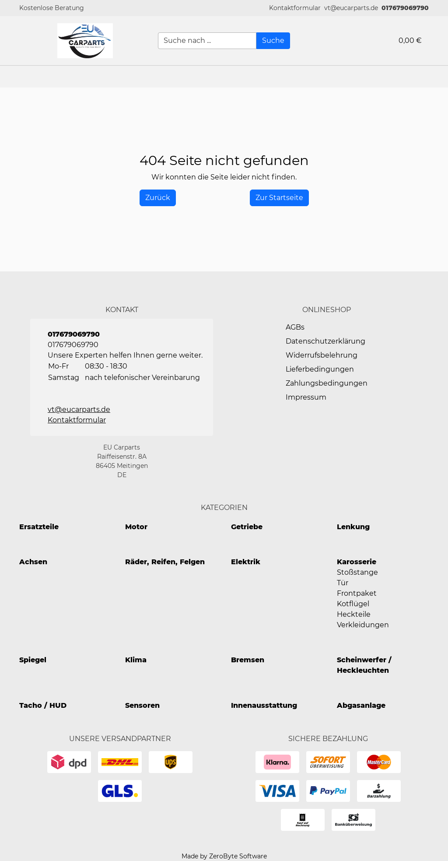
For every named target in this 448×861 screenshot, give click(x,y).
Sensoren (142, 705)
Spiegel (32, 660)
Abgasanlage (361, 705)
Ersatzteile (39, 527)
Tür (342, 583)
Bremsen (247, 660)
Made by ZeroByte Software (224, 856)
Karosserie (356, 562)
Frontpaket (357, 593)
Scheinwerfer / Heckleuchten (364, 665)
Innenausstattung (264, 705)
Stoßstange (357, 572)
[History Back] (158, 198)
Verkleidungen (363, 625)
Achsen (33, 562)
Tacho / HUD (42, 705)
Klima (136, 660)
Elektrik (245, 562)
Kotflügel (353, 604)
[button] (295, 8)
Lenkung (353, 527)
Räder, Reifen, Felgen (165, 562)
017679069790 (405, 8)
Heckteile (354, 614)
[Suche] (273, 40)
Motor (136, 527)
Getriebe (246, 527)
